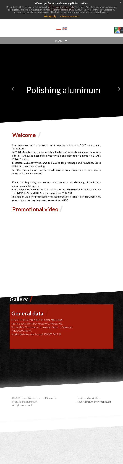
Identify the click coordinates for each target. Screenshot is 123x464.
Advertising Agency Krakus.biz (94, 401)
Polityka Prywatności (69, 16)
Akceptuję (50, 16)
